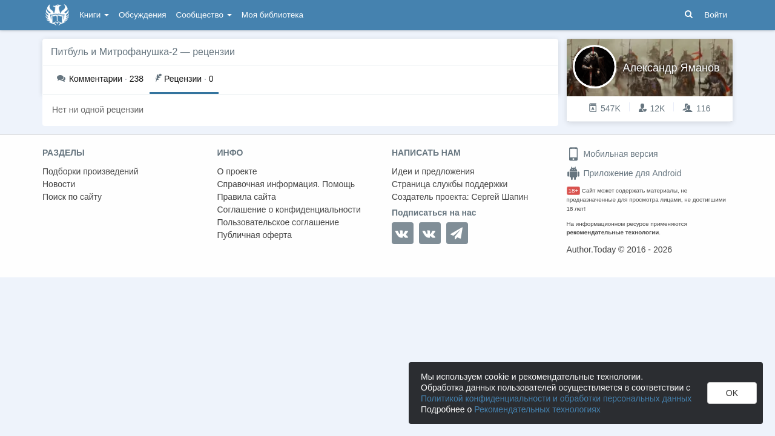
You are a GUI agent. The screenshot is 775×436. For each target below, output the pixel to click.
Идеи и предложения (433, 171)
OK (732, 393)
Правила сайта (246, 197)
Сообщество (204, 14)
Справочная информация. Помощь (286, 184)
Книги (94, 14)
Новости (58, 184)
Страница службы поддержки (449, 184)
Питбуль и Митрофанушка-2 (114, 52)
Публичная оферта (254, 235)
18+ (574, 190)
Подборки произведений (90, 171)
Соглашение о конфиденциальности (289, 209)
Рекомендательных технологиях (537, 409)
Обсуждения (142, 14)
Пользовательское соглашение (278, 222)
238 (100, 79)
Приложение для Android (624, 173)
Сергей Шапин (499, 197)
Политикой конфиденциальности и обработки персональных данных (556, 398)
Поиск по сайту (72, 197)
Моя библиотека (272, 14)
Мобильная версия (612, 153)
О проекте (237, 171)
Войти (715, 14)
